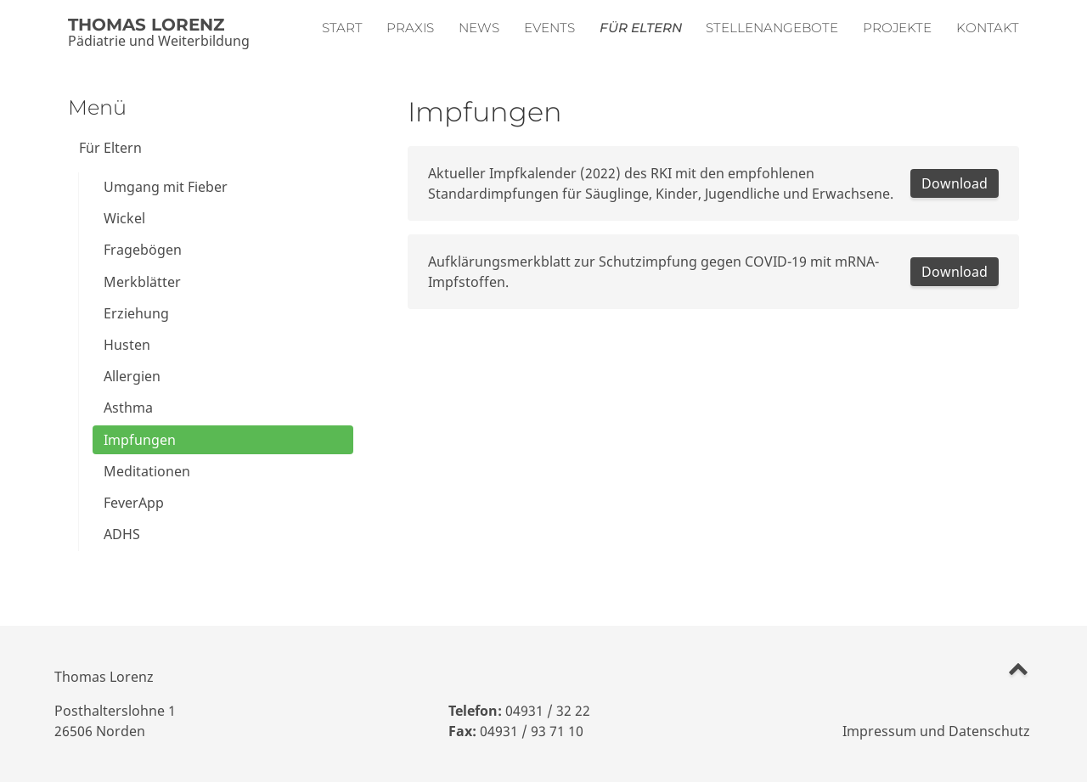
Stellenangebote (772, 28)
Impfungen (140, 439)
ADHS (122, 534)
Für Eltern (641, 28)
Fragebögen (143, 249)
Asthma (128, 407)
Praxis (410, 28)
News (479, 28)
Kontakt (987, 28)
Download (954, 183)
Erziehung (136, 313)
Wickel (124, 218)
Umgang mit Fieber (166, 186)
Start (342, 28)
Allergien (132, 376)
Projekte (897, 28)
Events (549, 28)
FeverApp (134, 502)
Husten (127, 344)
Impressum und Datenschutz (936, 731)
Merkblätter (142, 282)
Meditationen (147, 471)
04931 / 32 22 (547, 710)
